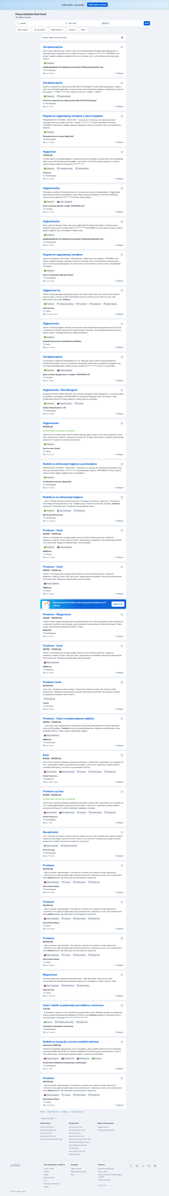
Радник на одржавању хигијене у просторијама (73, 115)
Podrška (46, 1172)
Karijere (46, 1187)
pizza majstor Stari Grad (77, 1151)
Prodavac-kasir (52, 682)
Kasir (46, 755)
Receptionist (50, 832)
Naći (147, 23)
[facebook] (131, 1166)
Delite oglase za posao (79, 1172)
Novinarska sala (49, 1178)
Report (119, 73)
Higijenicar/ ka (51, 290)
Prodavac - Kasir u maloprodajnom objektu (68, 718)
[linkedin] (149, 1166)
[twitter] (143, 1166)
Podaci (46, 1175)
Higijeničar (49, 151)
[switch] (122, 37)
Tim (45, 1181)
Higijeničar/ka (51, 188)
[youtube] (155, 1166)
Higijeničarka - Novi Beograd (60, 390)
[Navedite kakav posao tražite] (39, 23)
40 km (106, 23)
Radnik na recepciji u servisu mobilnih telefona (71, 1041)
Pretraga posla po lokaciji (106, 1130)
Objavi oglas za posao (97, 5)
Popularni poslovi (103, 1127)
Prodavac (48, 865)
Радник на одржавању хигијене (62, 254)
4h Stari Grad (73, 1148)
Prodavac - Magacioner (57, 614)
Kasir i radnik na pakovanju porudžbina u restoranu (73, 1005)
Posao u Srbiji (102, 1172)
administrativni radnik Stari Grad (51, 1139)
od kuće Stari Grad (46, 1127)
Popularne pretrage (49, 1118)
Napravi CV (118, 604)
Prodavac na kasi (53, 791)
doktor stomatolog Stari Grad (79, 1142)
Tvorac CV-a (102, 1185)
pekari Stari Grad (74, 1154)
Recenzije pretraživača (51, 1184)
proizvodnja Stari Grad (47, 1136)
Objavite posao (76, 1168)
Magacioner (50, 974)
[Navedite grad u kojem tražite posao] (87, 23)
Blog (72, 1175)
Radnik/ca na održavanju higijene (63, 497)
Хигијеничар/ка (53, 47)
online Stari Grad (46, 1133)
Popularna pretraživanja (106, 1168)
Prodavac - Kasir (53, 530)
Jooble (23, 1191)
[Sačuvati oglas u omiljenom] (122, 47)
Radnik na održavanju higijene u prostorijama (70, 463)
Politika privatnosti (104, 1180)
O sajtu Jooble (49, 1168)
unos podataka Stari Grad (78, 1145)
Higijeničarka (51, 323)
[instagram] (137, 1166)
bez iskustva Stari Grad (48, 1130)
